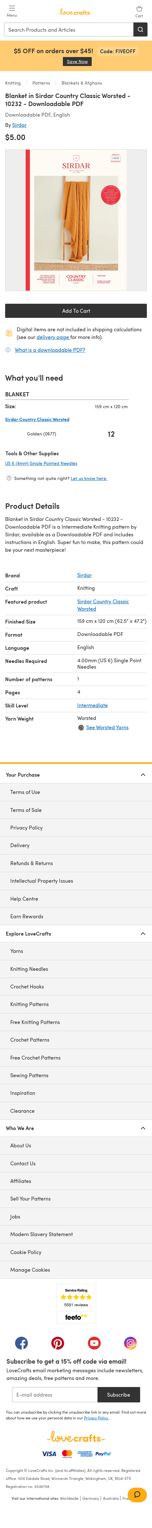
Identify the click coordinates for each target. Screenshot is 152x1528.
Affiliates (20, 1180)
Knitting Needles (29, 968)
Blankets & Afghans (81, 83)
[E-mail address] (54, 1394)
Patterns (41, 83)
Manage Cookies (30, 1269)
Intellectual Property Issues (41, 880)
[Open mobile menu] (12, 11)
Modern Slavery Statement (41, 1234)
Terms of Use (25, 792)
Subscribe (118, 1394)
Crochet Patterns (29, 1039)
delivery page (53, 337)
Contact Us (23, 1163)
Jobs (15, 1216)
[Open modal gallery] (76, 220)
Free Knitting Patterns (35, 1022)
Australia (111, 1498)
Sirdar (19, 124)
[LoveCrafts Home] (76, 1436)
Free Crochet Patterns (35, 1057)
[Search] (140, 29)
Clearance (22, 1110)
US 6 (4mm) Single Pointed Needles (62, 463)
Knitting (13, 83)
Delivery (20, 845)
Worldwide (69, 1498)
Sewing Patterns (29, 1075)
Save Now (79, 61)
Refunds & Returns (31, 863)
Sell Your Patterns (30, 1198)
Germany (90, 1498)
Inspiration (22, 1092)
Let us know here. (89, 478)
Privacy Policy (26, 827)
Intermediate (92, 705)
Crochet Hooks (27, 986)
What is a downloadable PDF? (50, 349)
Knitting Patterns (29, 1004)
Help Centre (24, 898)
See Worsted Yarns (107, 727)
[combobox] (69, 29)
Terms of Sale (26, 809)
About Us (20, 1145)
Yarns (16, 950)
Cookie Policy (25, 1252)
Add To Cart (76, 310)
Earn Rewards (26, 916)
